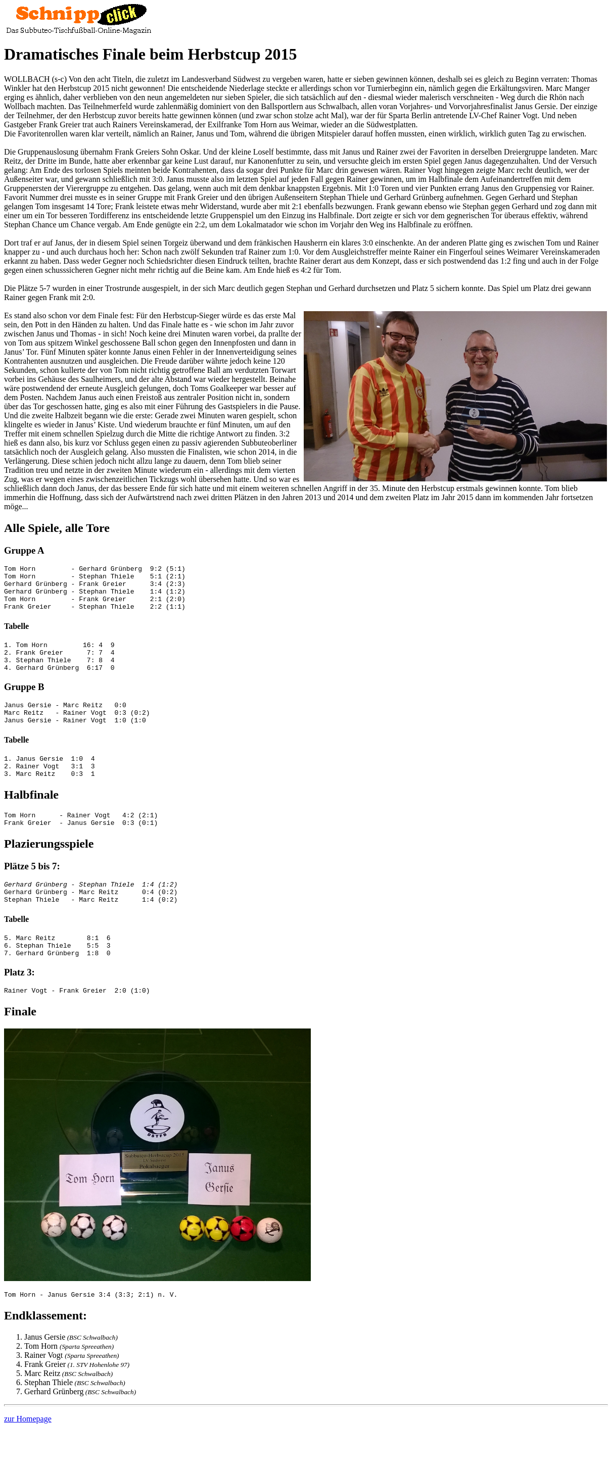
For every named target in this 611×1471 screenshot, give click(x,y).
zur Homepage (28, 1458)
